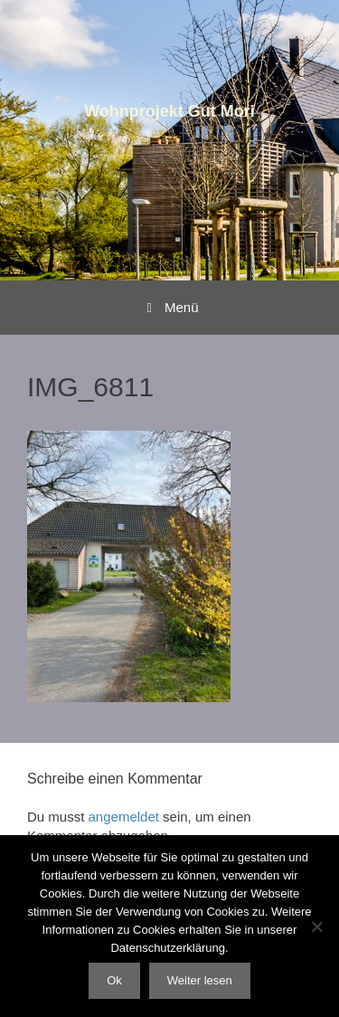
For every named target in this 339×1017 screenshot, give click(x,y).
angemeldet (124, 816)
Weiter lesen (199, 980)
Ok (114, 980)
